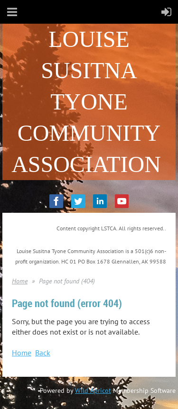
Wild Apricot (93, 390)
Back (42, 352)
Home (20, 281)
